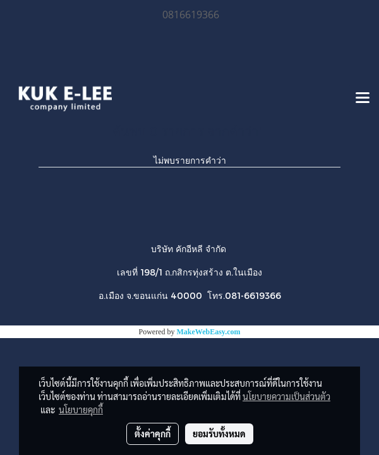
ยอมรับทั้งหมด (219, 433)
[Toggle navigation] (362, 98)
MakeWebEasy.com (209, 331)
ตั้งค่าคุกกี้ (153, 433)
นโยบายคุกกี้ (81, 409)
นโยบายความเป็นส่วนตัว (286, 396)
